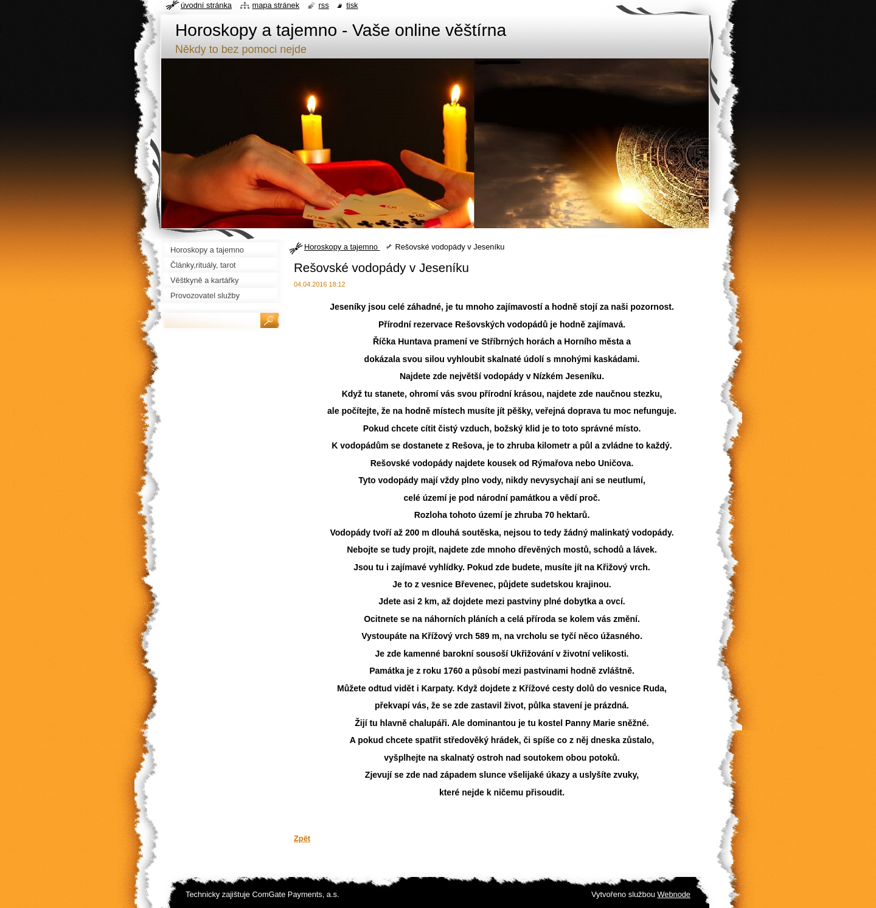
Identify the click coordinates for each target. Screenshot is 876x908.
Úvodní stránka (206, 5)
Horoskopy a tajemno (342, 246)
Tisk (352, 5)
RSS (324, 5)
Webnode (673, 894)
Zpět (302, 838)
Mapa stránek (276, 5)
